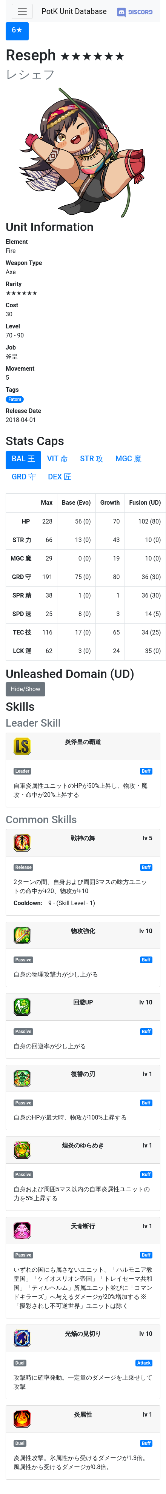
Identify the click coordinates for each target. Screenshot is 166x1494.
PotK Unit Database (74, 11)
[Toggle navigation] (22, 11)
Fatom (14, 399)
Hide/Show (25, 689)
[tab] (17, 31)
